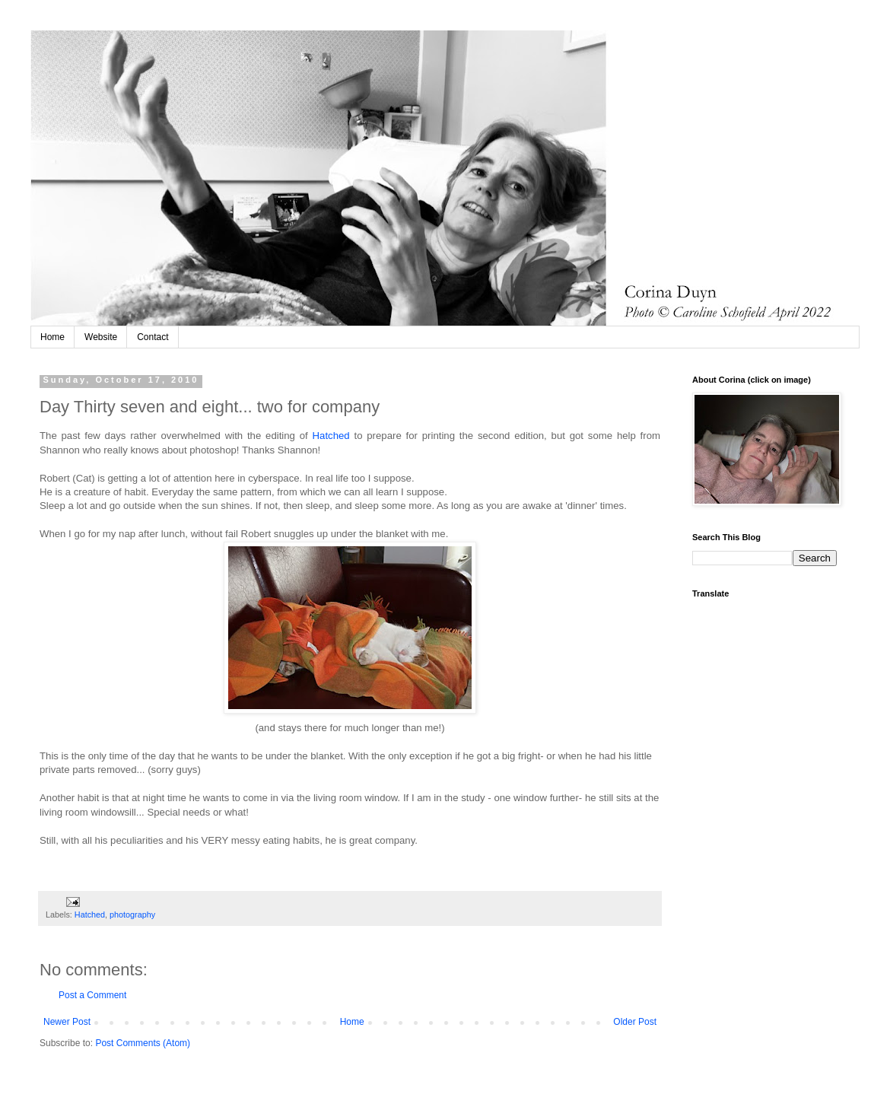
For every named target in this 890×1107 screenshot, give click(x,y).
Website (100, 337)
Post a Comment (92, 995)
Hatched (333, 435)
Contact (152, 337)
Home (52, 337)
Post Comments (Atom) (142, 1043)
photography (132, 914)
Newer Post (67, 1021)
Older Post (634, 1021)
